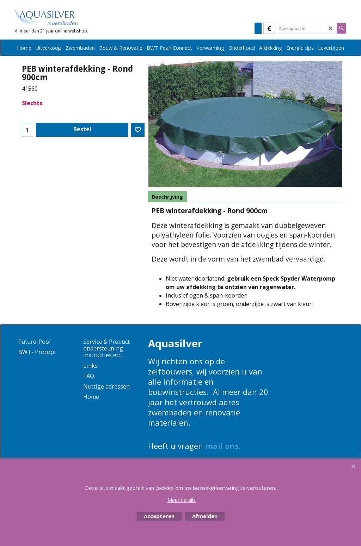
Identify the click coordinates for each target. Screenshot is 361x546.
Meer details (181, 500)
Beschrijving (167, 196)
